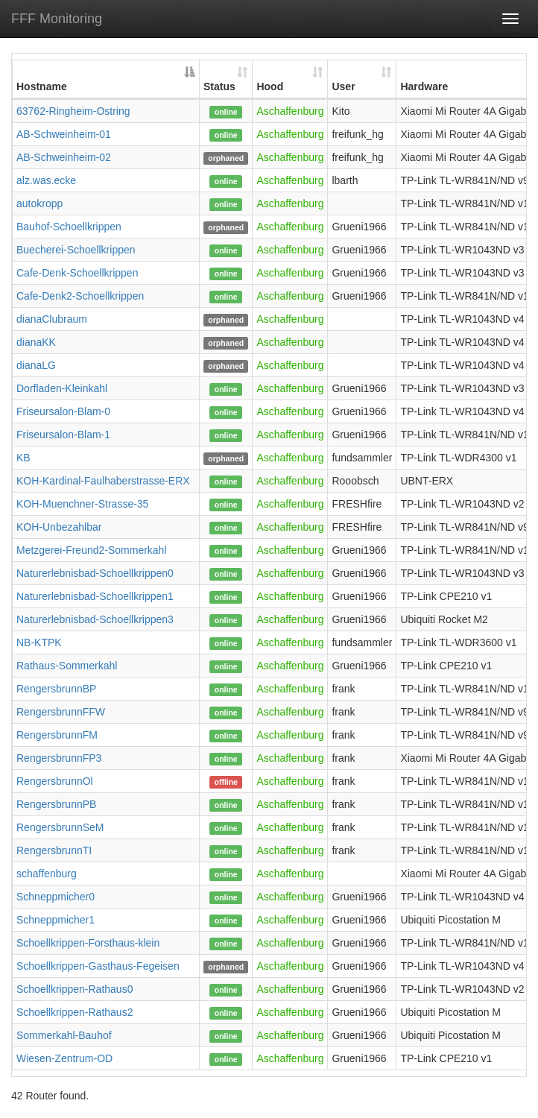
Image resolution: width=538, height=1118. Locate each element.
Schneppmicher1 (55, 920)
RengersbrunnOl (54, 781)
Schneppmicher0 (55, 897)
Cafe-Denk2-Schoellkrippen (80, 296)
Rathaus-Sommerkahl (66, 666)
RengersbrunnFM (57, 735)
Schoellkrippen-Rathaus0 (74, 989)
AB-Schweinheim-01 (63, 134)
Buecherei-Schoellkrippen (76, 250)
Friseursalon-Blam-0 (63, 411)
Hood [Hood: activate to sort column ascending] (269, 86)
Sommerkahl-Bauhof (64, 1035)
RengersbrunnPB (56, 804)
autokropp (39, 203)
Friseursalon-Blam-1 (63, 434)
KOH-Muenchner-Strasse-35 (82, 504)
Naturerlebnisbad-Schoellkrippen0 (95, 573)
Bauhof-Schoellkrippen (68, 227)
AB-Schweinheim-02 (63, 157)
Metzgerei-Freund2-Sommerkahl (91, 550)
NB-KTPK (39, 642)
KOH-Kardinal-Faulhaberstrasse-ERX (103, 481)
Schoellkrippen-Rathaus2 (74, 1012)
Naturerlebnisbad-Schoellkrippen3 (95, 619)
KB (23, 458)
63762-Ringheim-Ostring (73, 111)
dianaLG (36, 365)
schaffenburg (46, 873)
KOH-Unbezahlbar (58, 527)
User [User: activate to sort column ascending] (343, 86)
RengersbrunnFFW (60, 712)
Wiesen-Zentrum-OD (64, 1058)
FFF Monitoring (56, 18)
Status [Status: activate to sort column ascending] (219, 86)
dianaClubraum (51, 319)
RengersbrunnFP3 (58, 758)
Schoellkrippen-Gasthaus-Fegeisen (98, 966)
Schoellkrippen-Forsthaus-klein (87, 943)
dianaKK (36, 342)
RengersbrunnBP (56, 689)
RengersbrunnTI (54, 850)
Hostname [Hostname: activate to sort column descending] (41, 86)
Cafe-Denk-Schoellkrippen (77, 273)
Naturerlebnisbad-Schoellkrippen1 (95, 596)
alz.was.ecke (46, 180)
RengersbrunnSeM (60, 827)
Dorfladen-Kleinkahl (61, 388)
